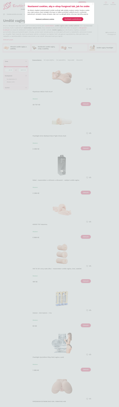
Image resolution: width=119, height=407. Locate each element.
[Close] (93, 4)
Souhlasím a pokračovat (73, 19)
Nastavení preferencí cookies (45, 19)
